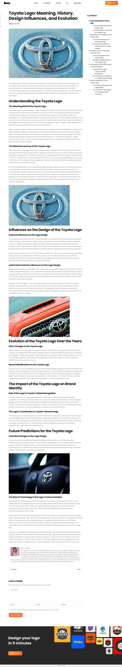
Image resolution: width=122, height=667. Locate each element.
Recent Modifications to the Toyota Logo (103, 61)
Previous (13, 570)
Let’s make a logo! (73, 542)
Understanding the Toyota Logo (99, 22)
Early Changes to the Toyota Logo (102, 57)
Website (64, 605)
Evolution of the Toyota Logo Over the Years (100, 52)
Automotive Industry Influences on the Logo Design (103, 46)
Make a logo (111, 3)
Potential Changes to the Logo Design (103, 86)
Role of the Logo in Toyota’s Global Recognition (101, 71)
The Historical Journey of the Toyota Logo (103, 31)
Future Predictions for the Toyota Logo (99, 81)
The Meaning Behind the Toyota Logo (102, 27)
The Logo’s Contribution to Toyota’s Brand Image (103, 77)
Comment (14, 590)
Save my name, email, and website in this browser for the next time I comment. (35, 610)
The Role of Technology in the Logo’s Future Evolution (103, 92)
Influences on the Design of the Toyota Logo (101, 36)
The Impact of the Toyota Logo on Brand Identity (100, 65)
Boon (21, 535)
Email (38, 605)
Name (12, 605)
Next (79, 570)
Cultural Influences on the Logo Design (102, 41)
